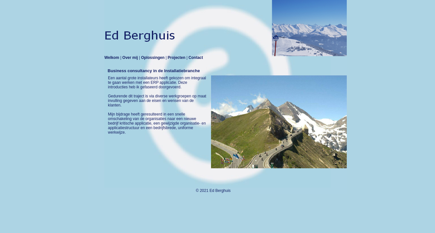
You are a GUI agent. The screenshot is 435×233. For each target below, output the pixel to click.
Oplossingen (153, 57)
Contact (195, 57)
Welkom (112, 57)
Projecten (177, 57)
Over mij (130, 57)
